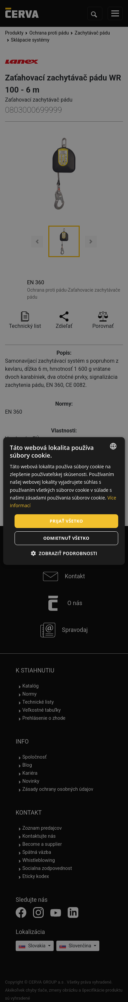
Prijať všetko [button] (66, 521)
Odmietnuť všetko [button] (66, 538)
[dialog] (64, 501)
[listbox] (113, 446)
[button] (64, 553)
